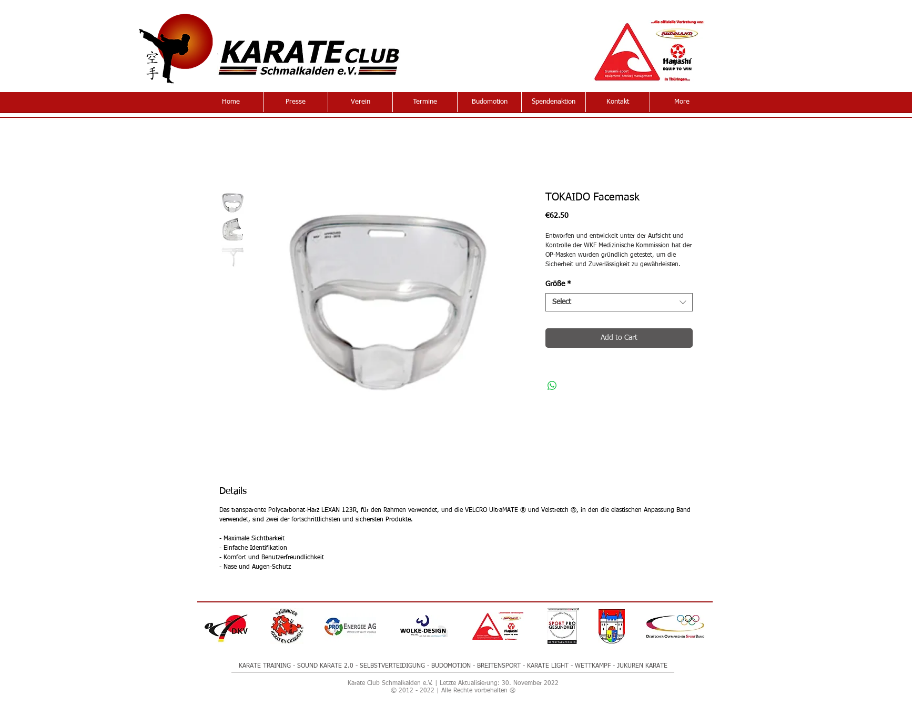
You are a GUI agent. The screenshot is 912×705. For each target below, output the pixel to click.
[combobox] (619, 302)
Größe (558, 284)
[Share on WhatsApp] (552, 385)
